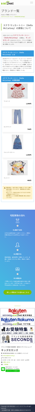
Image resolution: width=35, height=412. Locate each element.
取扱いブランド (10, 15)
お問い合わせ (6, 362)
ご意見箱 (5, 364)
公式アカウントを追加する (12, 370)
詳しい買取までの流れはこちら (18, 292)
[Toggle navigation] (31, 2)
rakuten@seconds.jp (9, 355)
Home (3, 15)
